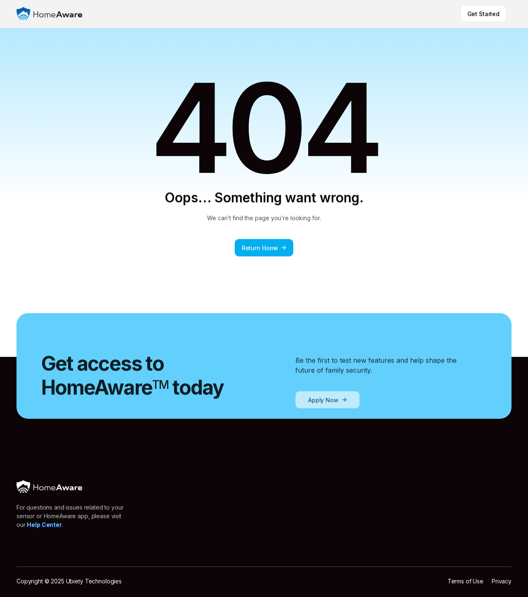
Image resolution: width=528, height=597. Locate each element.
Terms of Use (465, 581)
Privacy (502, 581)
